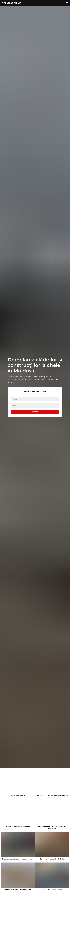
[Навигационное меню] (67, 3)
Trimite (35, 412)
